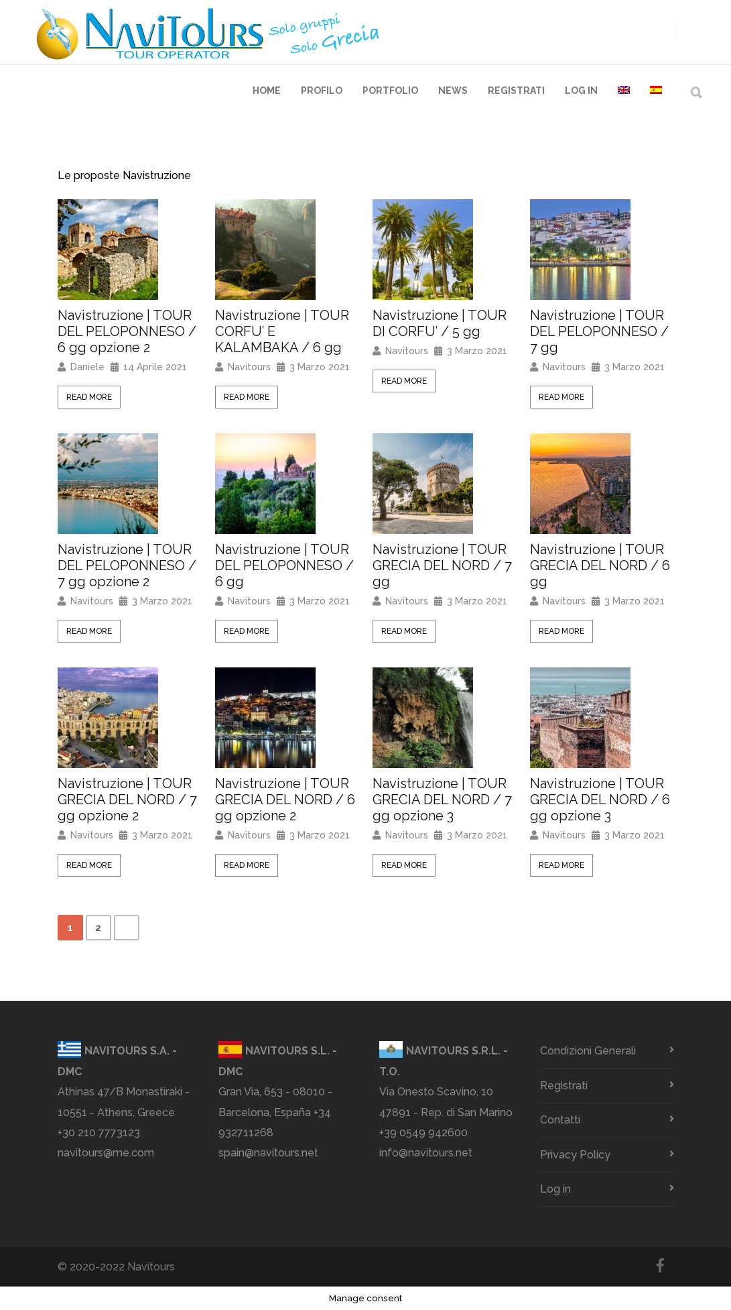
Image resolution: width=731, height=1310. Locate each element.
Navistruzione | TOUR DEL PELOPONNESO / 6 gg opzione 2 (127, 331)
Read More (89, 397)
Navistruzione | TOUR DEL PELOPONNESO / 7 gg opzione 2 (127, 565)
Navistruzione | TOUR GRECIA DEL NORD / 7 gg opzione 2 (127, 799)
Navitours (249, 367)
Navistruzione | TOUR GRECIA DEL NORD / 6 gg (600, 565)
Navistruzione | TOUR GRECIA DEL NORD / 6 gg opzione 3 (600, 799)
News (453, 90)
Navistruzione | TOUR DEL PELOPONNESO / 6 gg (284, 565)
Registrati (516, 90)
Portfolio (390, 90)
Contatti (560, 1119)
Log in (581, 90)
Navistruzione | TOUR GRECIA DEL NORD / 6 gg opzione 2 (285, 799)
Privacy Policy (575, 1154)
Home (267, 90)
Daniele (87, 367)
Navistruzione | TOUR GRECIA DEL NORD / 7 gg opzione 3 (442, 799)
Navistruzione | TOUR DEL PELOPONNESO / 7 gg (599, 331)
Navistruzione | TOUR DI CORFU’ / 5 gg (440, 323)
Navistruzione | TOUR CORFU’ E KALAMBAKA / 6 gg (282, 331)
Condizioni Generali (588, 1050)
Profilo (321, 90)
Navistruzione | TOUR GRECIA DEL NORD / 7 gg (442, 565)
